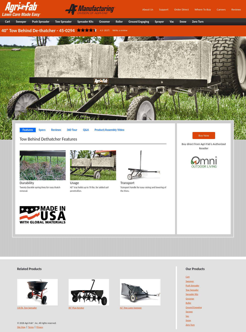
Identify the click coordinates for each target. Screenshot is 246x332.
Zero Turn (190, 324)
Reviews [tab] (56, 130)
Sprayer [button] (159, 21)
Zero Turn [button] (198, 21)
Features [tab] (28, 130)
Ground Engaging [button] (139, 21)
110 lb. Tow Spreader (27, 307)
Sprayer (189, 311)
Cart (188, 276)
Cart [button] (7, 21)
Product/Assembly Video (109, 130)
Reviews (236, 9)
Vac (187, 316)
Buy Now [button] (203, 135)
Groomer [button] (104, 21)
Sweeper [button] (21, 21)
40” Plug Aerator (76, 307)
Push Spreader (192, 285)
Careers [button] (221, 9)
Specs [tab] (42, 130)
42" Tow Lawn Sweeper (131, 307)
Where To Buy (203, 9)
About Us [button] (147, 9)
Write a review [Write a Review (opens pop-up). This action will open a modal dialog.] (120, 30)
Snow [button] (183, 21)
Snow (188, 320)
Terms (31, 327)
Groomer (190, 298)
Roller (188, 303)
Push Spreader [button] (40, 21)
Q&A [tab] (86, 130)
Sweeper (190, 281)
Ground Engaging (194, 307)
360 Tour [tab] (72, 130)
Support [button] (164, 9)
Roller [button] (119, 21)
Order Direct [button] (181, 9)
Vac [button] (172, 21)
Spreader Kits (192, 294)
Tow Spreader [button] (63, 21)
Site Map (21, 327)
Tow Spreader (192, 290)
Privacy (39, 327)
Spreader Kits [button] (85, 21)
